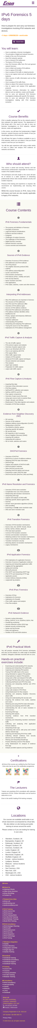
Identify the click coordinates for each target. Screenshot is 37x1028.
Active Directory (8, 946)
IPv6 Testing (7, 938)
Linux (5, 990)
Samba (5, 944)
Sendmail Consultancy (10, 959)
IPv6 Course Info (8, 911)
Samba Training (8, 952)
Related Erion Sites (9, 899)
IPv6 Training (7, 909)
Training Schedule (9, 972)
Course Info (7, 969)
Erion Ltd (6, 901)
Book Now (18, 42)
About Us (6, 887)
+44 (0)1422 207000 (10, 1005)
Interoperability (8, 984)
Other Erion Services (10, 891)
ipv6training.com (8, 903)
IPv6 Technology (8, 936)
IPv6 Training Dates (9, 915)
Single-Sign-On (8, 950)
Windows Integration (9, 942)
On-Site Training (8, 974)
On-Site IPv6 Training (10, 917)
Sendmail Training (9, 958)
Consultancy (7, 980)
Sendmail (6, 956)
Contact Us (6, 895)
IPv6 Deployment (8, 930)
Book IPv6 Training (9, 921)
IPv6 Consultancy (8, 924)
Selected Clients (8, 889)
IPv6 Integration (8, 934)
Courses (6, 970)
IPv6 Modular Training (10, 919)
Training (5, 967)
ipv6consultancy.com (10, 905)
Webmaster (13, 1007)
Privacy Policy (7, 1018)
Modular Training (8, 976)
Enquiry (6, 1007)
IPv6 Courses (7, 913)
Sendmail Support (9, 961)
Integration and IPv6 (9, 948)
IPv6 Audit (6, 928)
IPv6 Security (7, 932)
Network (5, 988)
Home (5, 883)
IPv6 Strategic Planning (10, 926)
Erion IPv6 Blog (8, 893)
